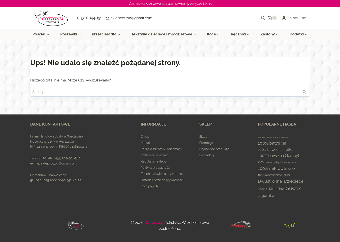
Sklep (203, 136)
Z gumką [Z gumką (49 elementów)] (266, 195)
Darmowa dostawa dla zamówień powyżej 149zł (170, 3)
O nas (145, 136)
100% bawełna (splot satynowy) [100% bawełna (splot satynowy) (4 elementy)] (277, 162)
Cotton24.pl (154, 222)
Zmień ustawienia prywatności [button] (162, 174)
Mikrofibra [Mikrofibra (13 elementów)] (276, 189)
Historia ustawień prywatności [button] (162, 180)
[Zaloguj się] (294, 18)
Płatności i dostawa (154, 155)
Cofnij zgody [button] (149, 186)
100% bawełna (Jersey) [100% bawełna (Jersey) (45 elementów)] (278, 155)
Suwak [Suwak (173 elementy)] (293, 188)
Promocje (206, 143)
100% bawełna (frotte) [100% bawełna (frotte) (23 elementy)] (275, 149)
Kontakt (146, 143)
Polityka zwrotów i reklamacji (161, 149)
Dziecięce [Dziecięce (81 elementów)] (293, 181)
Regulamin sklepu (153, 161)
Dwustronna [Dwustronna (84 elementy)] (270, 181)
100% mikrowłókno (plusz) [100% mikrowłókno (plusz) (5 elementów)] (274, 175)
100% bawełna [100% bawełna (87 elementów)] (272, 143)
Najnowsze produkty (214, 149)
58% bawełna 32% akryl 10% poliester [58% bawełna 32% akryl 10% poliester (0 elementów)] (273, 137)
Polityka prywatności (155, 167)
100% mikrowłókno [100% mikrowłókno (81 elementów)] (276, 168)
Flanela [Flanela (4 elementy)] (262, 189)
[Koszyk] (272, 17)
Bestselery (207, 155)
